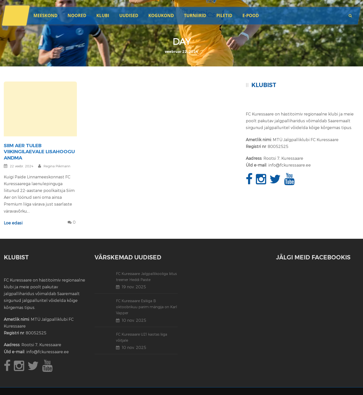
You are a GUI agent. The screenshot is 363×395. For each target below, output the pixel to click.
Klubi (102, 15)
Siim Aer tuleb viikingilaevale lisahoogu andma (39, 152)
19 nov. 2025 (134, 286)
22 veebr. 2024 (22, 166)
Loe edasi (13, 222)
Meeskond (45, 15)
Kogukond (161, 15)
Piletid (224, 15)
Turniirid (195, 15)
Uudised (128, 15)
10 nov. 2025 (134, 320)
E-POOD (251, 15)
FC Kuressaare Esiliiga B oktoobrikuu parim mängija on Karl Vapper (146, 307)
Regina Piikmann (57, 166)
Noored (77, 15)
